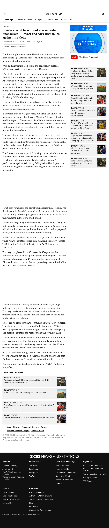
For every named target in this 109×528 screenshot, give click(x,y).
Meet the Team (62, 465)
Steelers (6, 26)
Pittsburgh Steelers (30, 427)
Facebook (33, 469)
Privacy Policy (8, 492)
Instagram (33, 473)
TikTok (32, 476)
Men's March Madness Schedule (11, 473)
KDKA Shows (61, 19)
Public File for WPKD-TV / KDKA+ (94, 469)
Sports (41, 19)
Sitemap (59, 483)
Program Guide (62, 469)
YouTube (33, 465)
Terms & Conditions (64, 480)
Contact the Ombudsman (40, 510)
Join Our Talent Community (41, 499)
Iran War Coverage (10, 465)
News (21, 19)
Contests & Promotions (66, 473)
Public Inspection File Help (94, 474)
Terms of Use (8, 503)
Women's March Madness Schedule (13, 478)
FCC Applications (90, 478)
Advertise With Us (63, 476)
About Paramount (36, 492)
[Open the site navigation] (21, 14)
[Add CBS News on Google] (14, 46)
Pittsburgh (8, 19)
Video (50, 19)
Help (31, 503)
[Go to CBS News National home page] (54, 14)
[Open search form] (103, 14)
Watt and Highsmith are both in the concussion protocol (30, 65)
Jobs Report (7, 469)
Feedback (33, 507)
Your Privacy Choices (11, 499)
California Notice (9, 496)
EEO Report (88, 481)
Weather (31, 19)
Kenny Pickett (13, 427)
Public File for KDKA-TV (93, 465)
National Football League (18, 430)
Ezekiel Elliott (37, 430)
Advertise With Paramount (40, 496)
